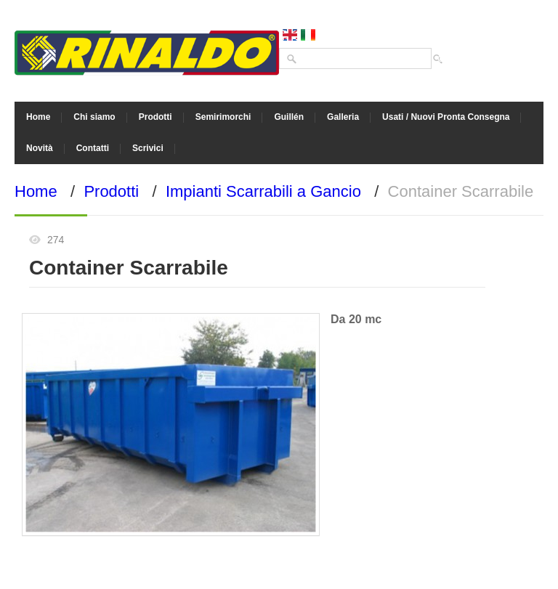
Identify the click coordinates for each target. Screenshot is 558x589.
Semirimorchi (223, 117)
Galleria (343, 117)
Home (38, 117)
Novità (39, 148)
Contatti (92, 148)
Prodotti (155, 117)
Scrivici (147, 148)
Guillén (289, 117)
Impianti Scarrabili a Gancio (263, 191)
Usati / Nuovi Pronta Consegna (445, 117)
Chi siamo (94, 117)
